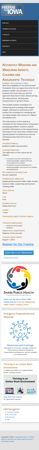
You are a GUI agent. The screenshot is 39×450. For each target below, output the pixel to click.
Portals (5, 23)
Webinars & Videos (9, 40)
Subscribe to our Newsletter (19, 252)
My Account (11, 417)
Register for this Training (18, 244)
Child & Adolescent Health (19, 83)
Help (4, 52)
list (12, 348)
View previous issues (11, 258)
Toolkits (5, 35)
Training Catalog (9, 29)
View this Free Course (13, 397)
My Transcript (12, 415)
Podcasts (6, 46)
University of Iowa (7, 441)
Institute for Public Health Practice (19, 439)
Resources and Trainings (20, 345)
